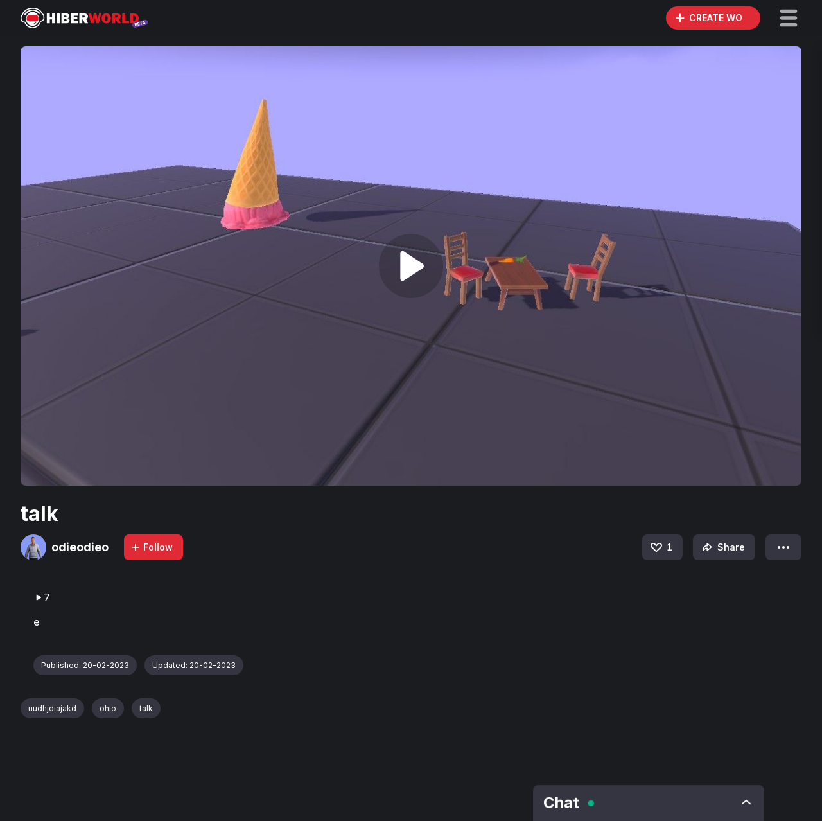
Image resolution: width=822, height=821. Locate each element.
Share (722, 547)
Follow (151, 547)
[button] (788, 18)
